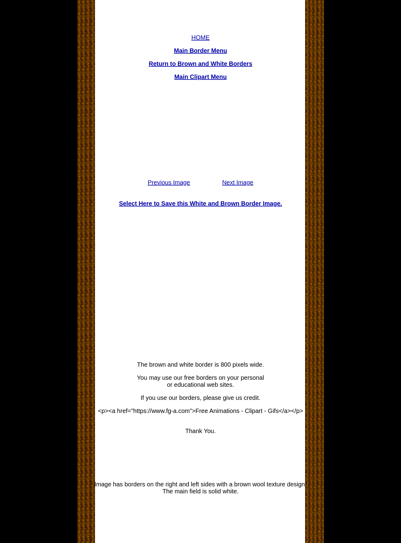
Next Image (237, 182)
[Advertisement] (200, 129)
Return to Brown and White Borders (200, 63)
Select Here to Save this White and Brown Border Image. (200, 203)
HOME (201, 37)
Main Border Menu (200, 50)
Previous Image (169, 182)
